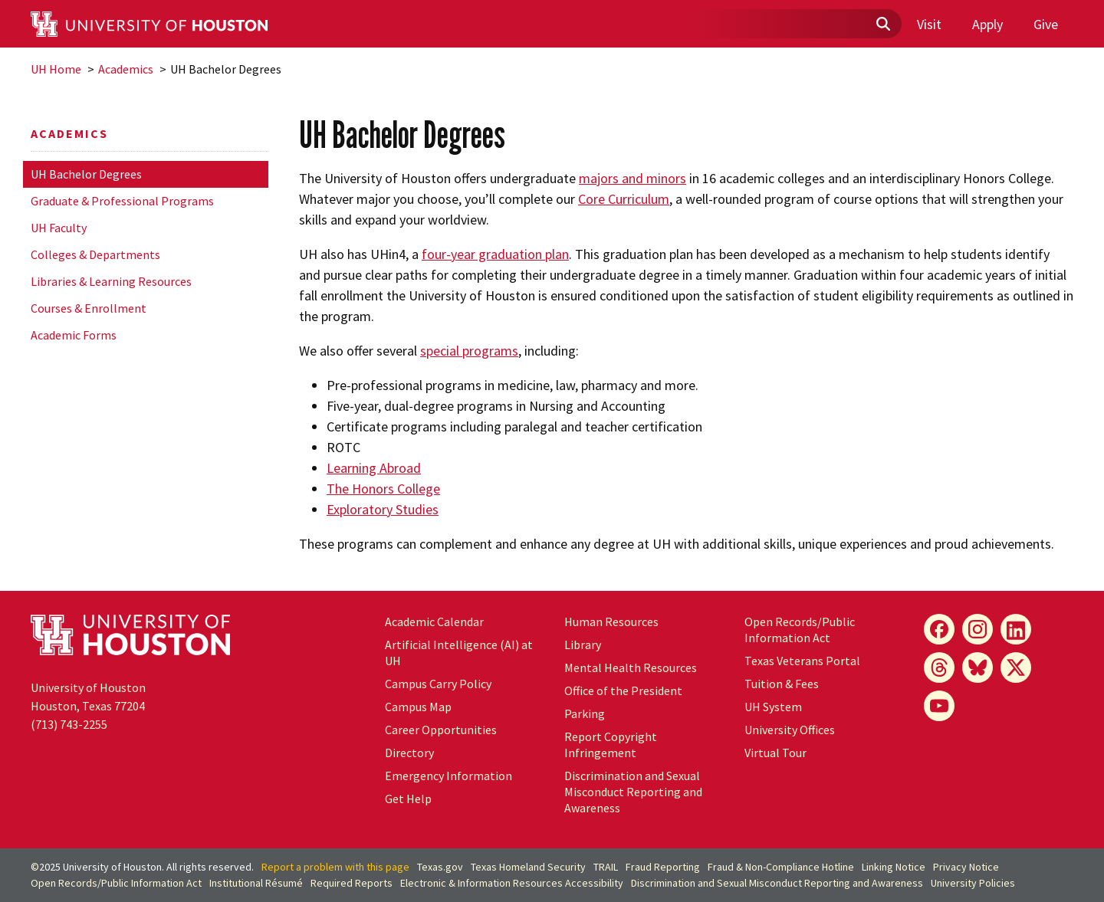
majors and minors (632, 178)
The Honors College (383, 488)
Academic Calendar (434, 621)
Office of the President (623, 690)
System (773, 706)
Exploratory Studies (383, 509)
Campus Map (418, 706)
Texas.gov (440, 867)
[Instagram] (977, 629)
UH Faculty (59, 227)
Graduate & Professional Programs (122, 200)
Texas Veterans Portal (802, 660)
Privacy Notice (966, 867)
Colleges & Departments (95, 254)
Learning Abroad (374, 468)
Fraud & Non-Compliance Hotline (781, 867)
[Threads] (939, 667)
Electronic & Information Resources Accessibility (511, 883)
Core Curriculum (623, 199)
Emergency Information (448, 775)
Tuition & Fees (781, 683)
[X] (1016, 667)
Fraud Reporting (663, 867)
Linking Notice (893, 867)
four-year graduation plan (495, 254)
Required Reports (351, 883)
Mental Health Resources (630, 667)
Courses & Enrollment (88, 308)
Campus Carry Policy (438, 683)
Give (1045, 24)
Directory (409, 752)
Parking (584, 713)
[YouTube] (939, 705)
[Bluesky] (977, 667)
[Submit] (882, 24)
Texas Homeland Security (528, 867)
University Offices (789, 729)
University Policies (973, 883)
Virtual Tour (775, 752)
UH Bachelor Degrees (86, 174)
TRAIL (605, 867)
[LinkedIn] (1016, 629)
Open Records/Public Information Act (799, 629)
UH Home (56, 69)
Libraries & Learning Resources (111, 281)
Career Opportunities (441, 729)
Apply (987, 24)
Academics (125, 69)
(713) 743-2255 (69, 724)
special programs (469, 350)
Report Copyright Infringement (610, 744)
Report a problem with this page (335, 867)
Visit (929, 24)
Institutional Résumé (256, 883)
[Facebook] (939, 629)
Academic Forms (74, 335)
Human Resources (611, 621)
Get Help (408, 798)
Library (582, 644)
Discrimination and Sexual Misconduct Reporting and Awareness (633, 791)
